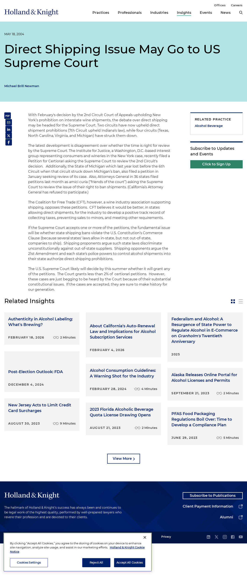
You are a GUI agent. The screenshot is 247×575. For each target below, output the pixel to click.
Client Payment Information (208, 538)
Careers (237, 5)
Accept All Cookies (129, 562)
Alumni (226, 549)
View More (122, 488)
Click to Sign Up (216, 164)
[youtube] (241, 568)
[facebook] (232, 568)
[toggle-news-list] (241, 301)
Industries (159, 13)
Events (206, 13)
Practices (100, 13)
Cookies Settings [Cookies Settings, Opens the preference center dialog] (29, 562)
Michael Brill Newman (21, 86)
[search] (241, 12)
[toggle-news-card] (233, 301)
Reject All (96, 562)
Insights (184, 13)
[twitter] (216, 568)
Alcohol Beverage (209, 126)
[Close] (145, 537)
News (226, 13)
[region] (77, 552)
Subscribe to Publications (213, 526)
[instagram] (225, 568)
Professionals (130, 13)
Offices (220, 5)
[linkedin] (208, 568)
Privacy (166, 568)
